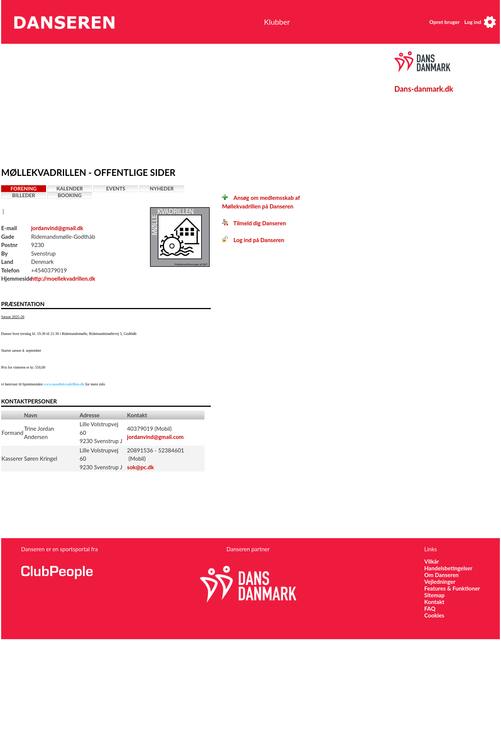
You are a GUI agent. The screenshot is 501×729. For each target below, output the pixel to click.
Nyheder (162, 189)
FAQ (429, 608)
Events (115, 189)
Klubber (277, 21)
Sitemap (434, 595)
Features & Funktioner (452, 588)
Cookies (434, 615)
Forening (23, 189)
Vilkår (431, 561)
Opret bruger (444, 22)
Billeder (23, 195)
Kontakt (434, 601)
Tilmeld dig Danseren (254, 223)
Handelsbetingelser (448, 568)
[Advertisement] (120, 103)
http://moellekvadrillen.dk (63, 278)
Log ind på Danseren (253, 240)
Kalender (70, 189)
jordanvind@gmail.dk (57, 228)
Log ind (472, 22)
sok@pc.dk (140, 467)
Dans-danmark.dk (423, 88)
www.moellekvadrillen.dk (63, 384)
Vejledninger (439, 581)
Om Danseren (441, 574)
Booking (70, 195)
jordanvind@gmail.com (155, 436)
